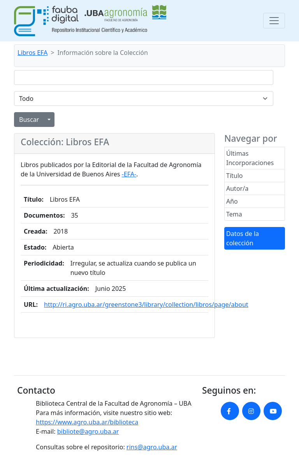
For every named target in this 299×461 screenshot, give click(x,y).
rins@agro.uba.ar (152, 447)
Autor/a (237, 188)
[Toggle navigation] (274, 20)
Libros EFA (32, 52)
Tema (234, 214)
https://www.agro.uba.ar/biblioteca (87, 422)
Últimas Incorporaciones (250, 158)
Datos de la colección (242, 238)
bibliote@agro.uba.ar (88, 431)
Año (232, 201)
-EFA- (129, 174)
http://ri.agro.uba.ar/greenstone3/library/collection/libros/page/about (146, 304)
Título (234, 175)
